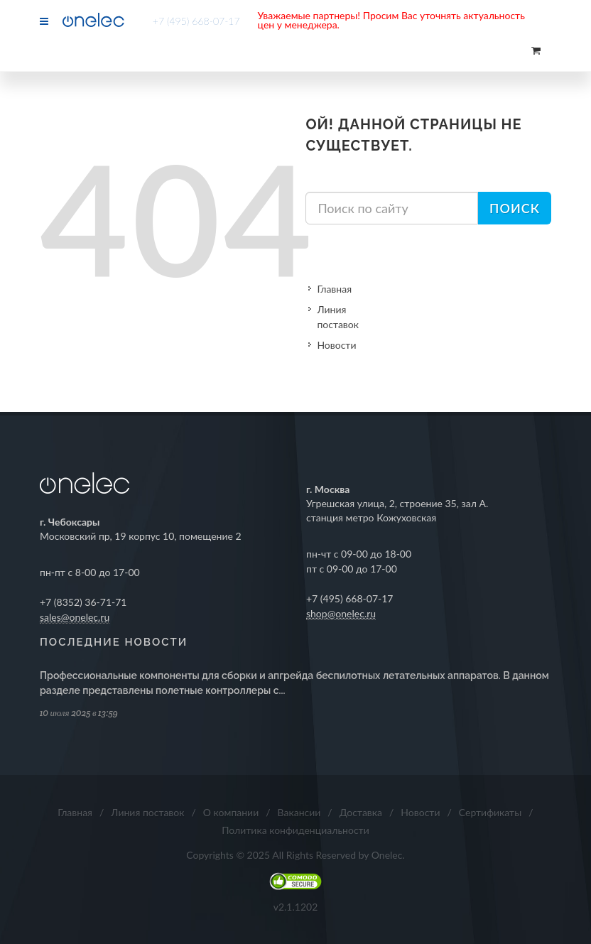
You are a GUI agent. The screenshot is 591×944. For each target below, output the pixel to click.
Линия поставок (338, 316)
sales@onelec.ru (74, 617)
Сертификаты (490, 812)
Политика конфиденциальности (295, 830)
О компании (231, 812)
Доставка (361, 812)
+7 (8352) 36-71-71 (83, 602)
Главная (334, 289)
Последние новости (114, 642)
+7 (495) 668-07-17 (196, 21)
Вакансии (299, 812)
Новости (336, 345)
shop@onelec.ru (341, 613)
